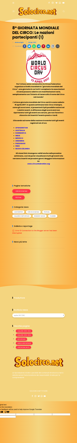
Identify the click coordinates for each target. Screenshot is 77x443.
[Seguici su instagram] (52, 3)
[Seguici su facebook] (49, 3)
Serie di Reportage (24, 343)
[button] (24, 46)
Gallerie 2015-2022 (24, 335)
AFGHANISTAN (21, 128)
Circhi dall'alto (23, 347)
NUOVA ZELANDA (22, 148)
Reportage (21, 339)
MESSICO (19, 138)
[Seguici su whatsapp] (60, 3)
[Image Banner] (38, 362)
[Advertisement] (27, 264)
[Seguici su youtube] (63, 3)
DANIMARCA (20, 133)
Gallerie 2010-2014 (24, 331)
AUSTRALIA (20, 130)
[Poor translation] (7, 412)
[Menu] (13, 11)
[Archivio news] (38, 315)
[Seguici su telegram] (56, 3)
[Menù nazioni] (13, 3)
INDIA (17, 135)
